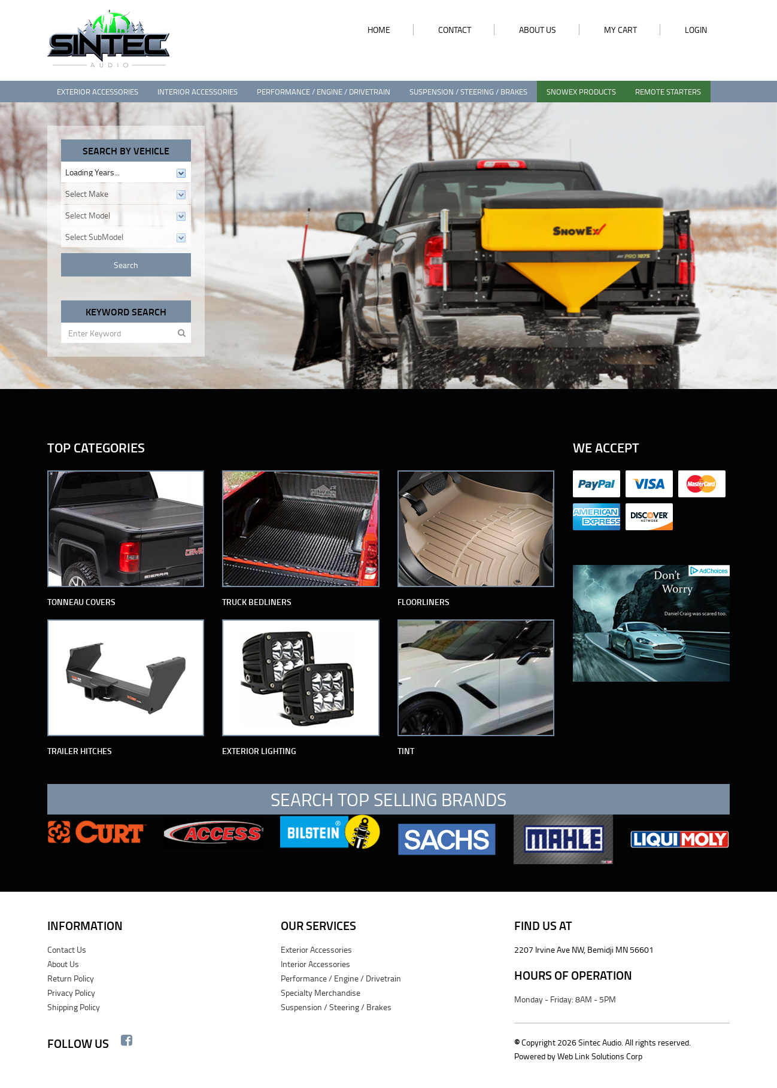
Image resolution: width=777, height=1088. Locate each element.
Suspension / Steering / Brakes (468, 91)
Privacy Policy (71, 992)
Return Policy (70, 978)
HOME (379, 29)
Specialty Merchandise (320, 992)
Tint (405, 750)
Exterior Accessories (97, 91)
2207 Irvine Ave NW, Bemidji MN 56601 (584, 949)
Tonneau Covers (81, 601)
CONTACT (454, 29)
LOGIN (696, 29)
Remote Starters (668, 91)
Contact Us (66, 949)
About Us (63, 964)
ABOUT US (537, 29)
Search (126, 265)
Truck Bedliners (257, 601)
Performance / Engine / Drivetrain (323, 91)
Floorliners (423, 601)
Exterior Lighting (259, 750)
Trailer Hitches (79, 750)
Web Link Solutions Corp (599, 1056)
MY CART (620, 29)
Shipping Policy (73, 1007)
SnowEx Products (581, 91)
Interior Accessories (197, 91)
